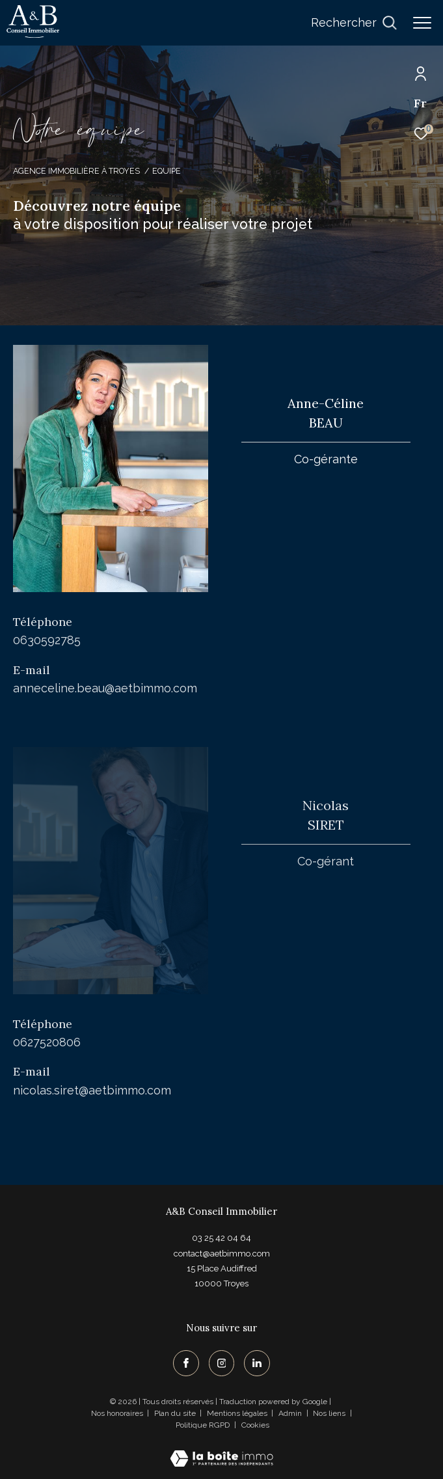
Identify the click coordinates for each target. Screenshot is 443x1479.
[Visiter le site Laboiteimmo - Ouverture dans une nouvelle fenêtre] (221, 1450)
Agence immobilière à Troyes (76, 171)
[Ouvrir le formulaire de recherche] (354, 23)
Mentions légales (238, 1413)
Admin (291, 1413)
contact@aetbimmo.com (222, 1253)
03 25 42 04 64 (221, 1238)
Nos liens (330, 1413)
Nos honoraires (117, 1413)
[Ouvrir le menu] (422, 23)
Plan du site (176, 1413)
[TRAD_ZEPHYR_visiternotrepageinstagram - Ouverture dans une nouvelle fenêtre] (222, 1363)
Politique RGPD (203, 1425)
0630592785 (47, 640)
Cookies (255, 1425)
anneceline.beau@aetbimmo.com (105, 688)
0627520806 (47, 1042)
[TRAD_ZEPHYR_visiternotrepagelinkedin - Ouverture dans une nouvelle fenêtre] (257, 1363)
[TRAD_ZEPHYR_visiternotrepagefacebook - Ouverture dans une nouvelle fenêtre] (186, 1363)
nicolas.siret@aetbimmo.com (92, 1090)
